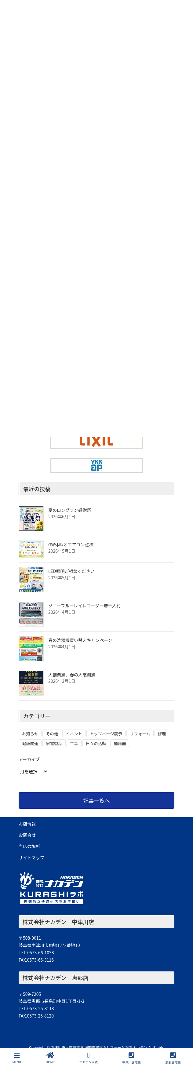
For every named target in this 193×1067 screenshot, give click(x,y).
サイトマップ (31, 857)
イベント (74, 734)
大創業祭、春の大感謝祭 (71, 675)
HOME (50, 1058)
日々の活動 (96, 743)
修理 (162, 734)
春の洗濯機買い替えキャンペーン (80, 640)
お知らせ (30, 734)
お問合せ (27, 835)
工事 (74, 743)
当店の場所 (29, 846)
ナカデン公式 (88, 1058)
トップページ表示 (106, 734)
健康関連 (30, 743)
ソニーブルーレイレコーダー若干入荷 (84, 606)
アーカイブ (29, 759)
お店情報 (27, 824)
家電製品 (54, 743)
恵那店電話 (172, 1058)
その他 (52, 734)
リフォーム (140, 734)
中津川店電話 (131, 1058)
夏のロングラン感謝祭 (69, 510)
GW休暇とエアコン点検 (70, 544)
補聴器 (120, 743)
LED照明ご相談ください (71, 571)
